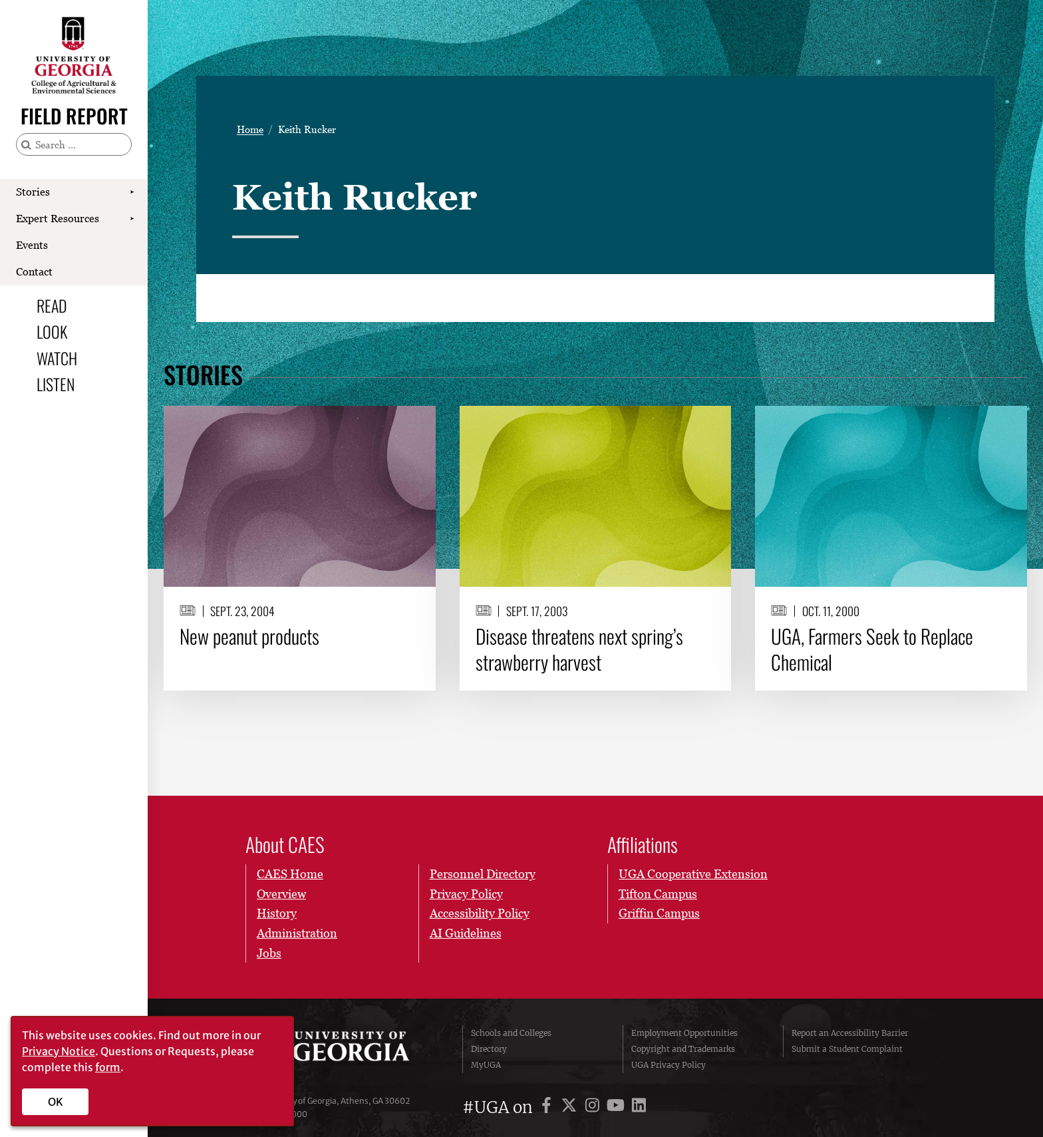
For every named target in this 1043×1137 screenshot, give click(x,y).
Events (32, 245)
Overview (281, 894)
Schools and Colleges (511, 1033)
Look (52, 331)
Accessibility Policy (479, 913)
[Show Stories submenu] (132, 192)
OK (55, 1101)
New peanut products (249, 636)
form (107, 1067)
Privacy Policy (465, 894)
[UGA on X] (571, 1107)
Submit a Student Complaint (847, 1049)
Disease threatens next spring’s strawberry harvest (579, 649)
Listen (55, 384)
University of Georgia (344, 1049)
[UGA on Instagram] (594, 1107)
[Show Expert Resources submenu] (132, 219)
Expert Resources (57, 218)
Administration (297, 933)
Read (52, 305)
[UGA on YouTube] (617, 1107)
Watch (57, 358)
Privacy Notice (58, 1051)
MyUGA (486, 1065)
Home (250, 129)
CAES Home (290, 874)
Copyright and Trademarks (683, 1049)
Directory (489, 1049)
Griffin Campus (659, 913)
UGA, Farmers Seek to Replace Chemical (872, 649)
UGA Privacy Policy (668, 1065)
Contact (34, 271)
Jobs (269, 953)
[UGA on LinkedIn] (639, 1107)
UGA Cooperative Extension (693, 874)
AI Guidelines (465, 933)
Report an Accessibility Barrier (850, 1033)
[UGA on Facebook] (548, 1107)
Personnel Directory (482, 874)
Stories (33, 192)
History (277, 913)
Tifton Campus (658, 894)
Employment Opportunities (684, 1033)
